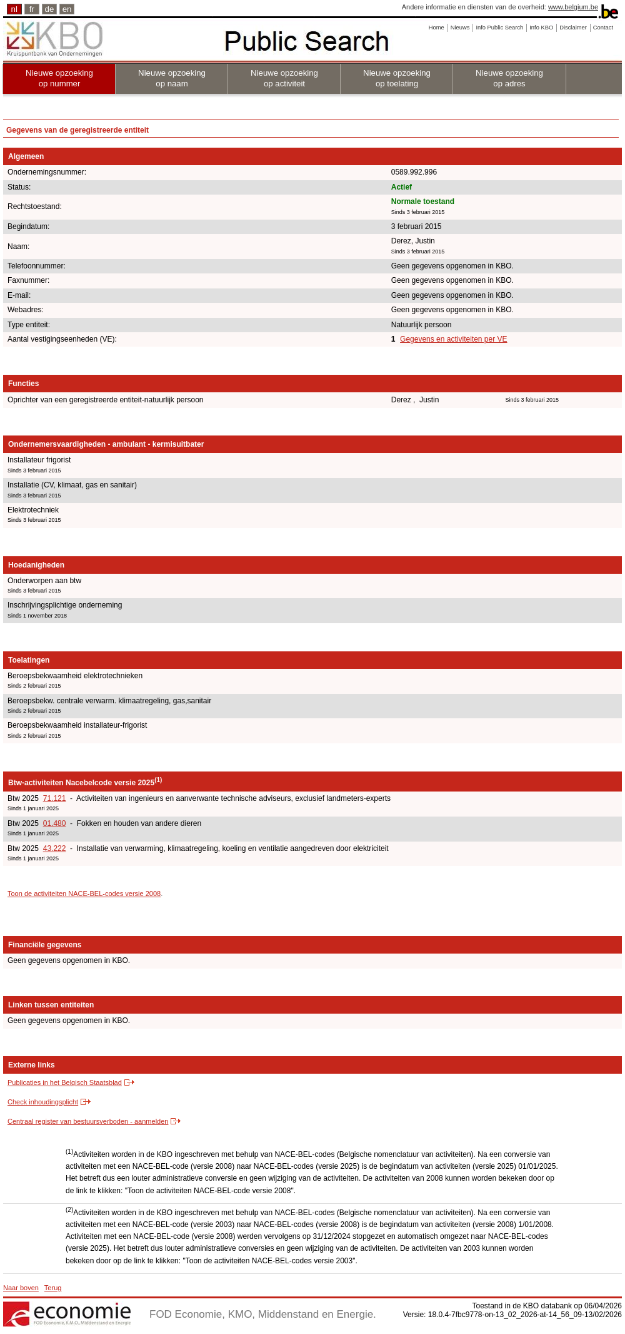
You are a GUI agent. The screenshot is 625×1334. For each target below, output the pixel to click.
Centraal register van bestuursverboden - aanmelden (88, 1121)
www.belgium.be (573, 7)
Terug (53, 1287)
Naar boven (21, 1287)
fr (31, 9)
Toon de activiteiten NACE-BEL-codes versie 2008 (84, 893)
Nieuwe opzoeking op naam (172, 78)
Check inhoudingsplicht (43, 1102)
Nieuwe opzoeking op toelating (397, 78)
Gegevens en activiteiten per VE (453, 339)
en (67, 9)
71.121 (54, 798)
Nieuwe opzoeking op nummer (59, 78)
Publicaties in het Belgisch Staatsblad (65, 1082)
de (49, 9)
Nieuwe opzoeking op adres (509, 78)
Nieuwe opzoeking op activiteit (284, 78)
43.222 (54, 848)
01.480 (54, 823)
